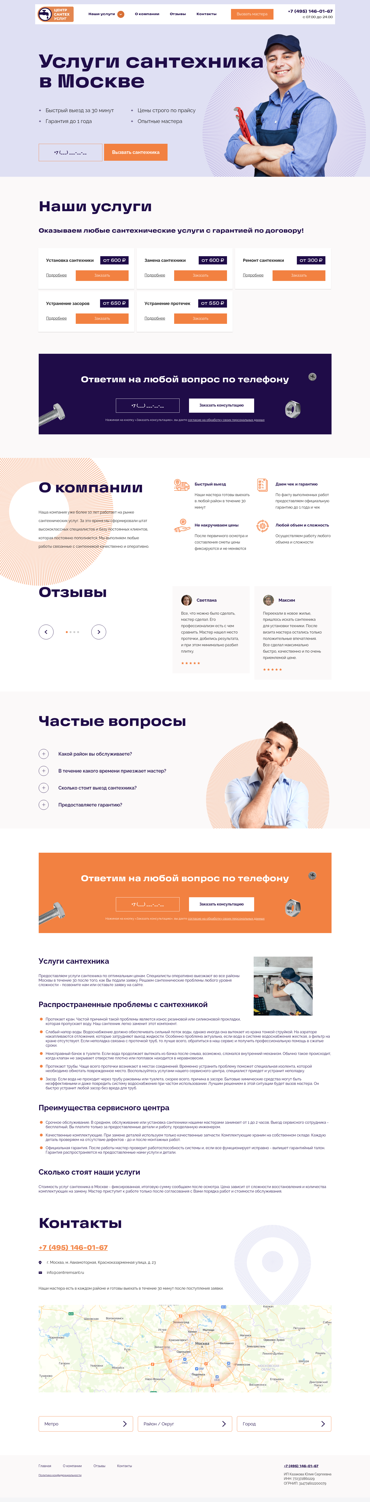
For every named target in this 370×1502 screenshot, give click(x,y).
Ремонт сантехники (263, 260)
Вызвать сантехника (139, 152)
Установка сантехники (70, 260)
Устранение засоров (68, 303)
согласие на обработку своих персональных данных (226, 420)
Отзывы (178, 14)
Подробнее (56, 275)
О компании (147, 14)
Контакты (207, 14)
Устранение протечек (168, 303)
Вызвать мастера (252, 14)
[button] (67, 632)
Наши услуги (101, 14)
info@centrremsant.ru (65, 1272)
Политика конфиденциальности (60, 1479)
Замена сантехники (165, 260)
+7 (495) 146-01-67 (310, 11)
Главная (45, 1471)
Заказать (101, 275)
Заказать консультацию (223, 405)
